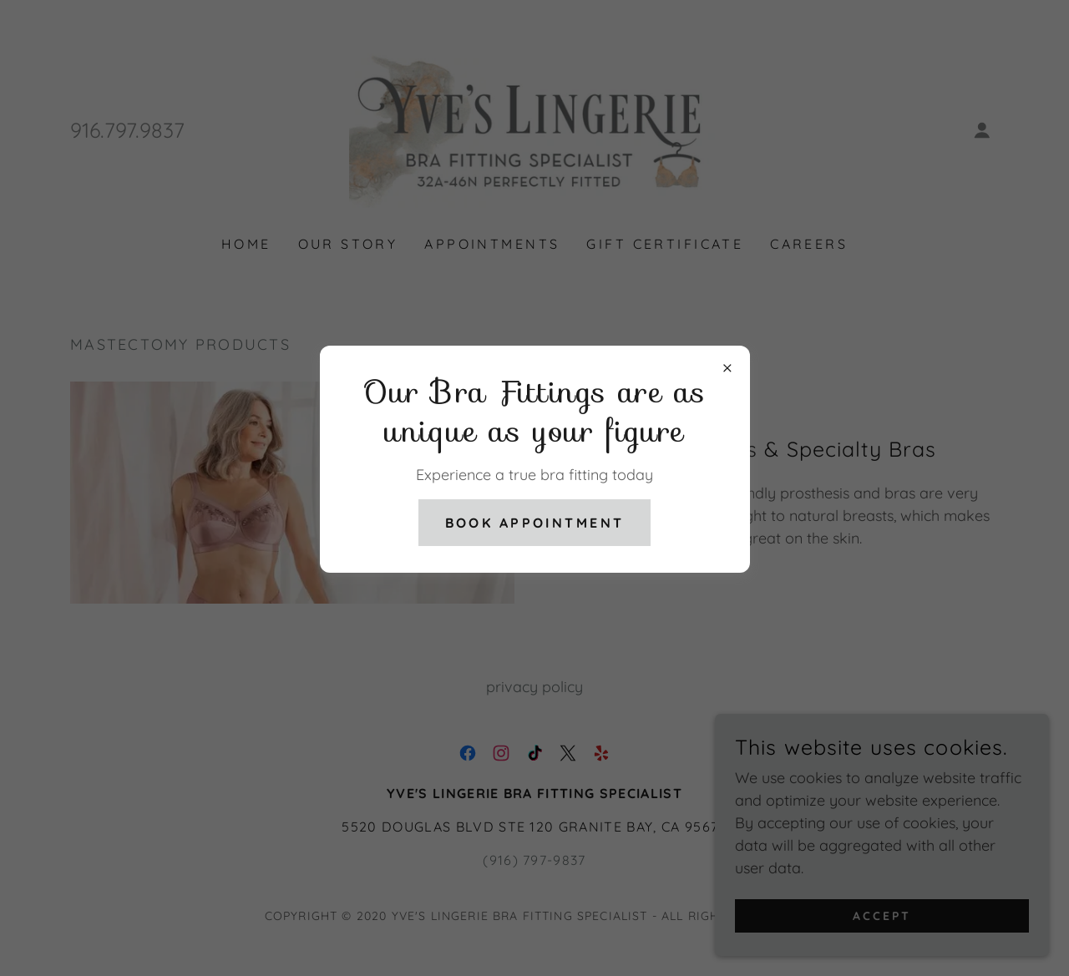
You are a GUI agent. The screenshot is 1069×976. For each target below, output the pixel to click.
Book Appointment (535, 522)
